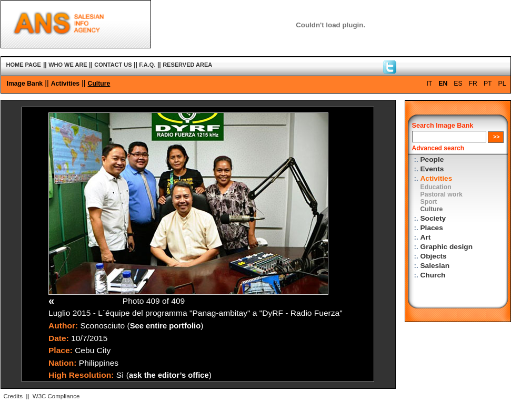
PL (502, 83)
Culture (99, 83)
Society (433, 218)
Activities (65, 83)
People (432, 159)
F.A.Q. (147, 64)
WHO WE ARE (67, 64)
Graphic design (446, 247)
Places (431, 228)
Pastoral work (441, 194)
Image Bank (25, 83)
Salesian (434, 266)
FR (473, 83)
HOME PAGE (23, 64)
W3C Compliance (56, 396)
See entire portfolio (165, 326)
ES (458, 83)
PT (488, 83)
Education (436, 187)
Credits (13, 396)
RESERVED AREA (187, 64)
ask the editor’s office (169, 375)
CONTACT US (113, 64)
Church (433, 275)
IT (429, 83)
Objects (433, 256)
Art (425, 237)
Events (432, 169)
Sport (428, 201)
